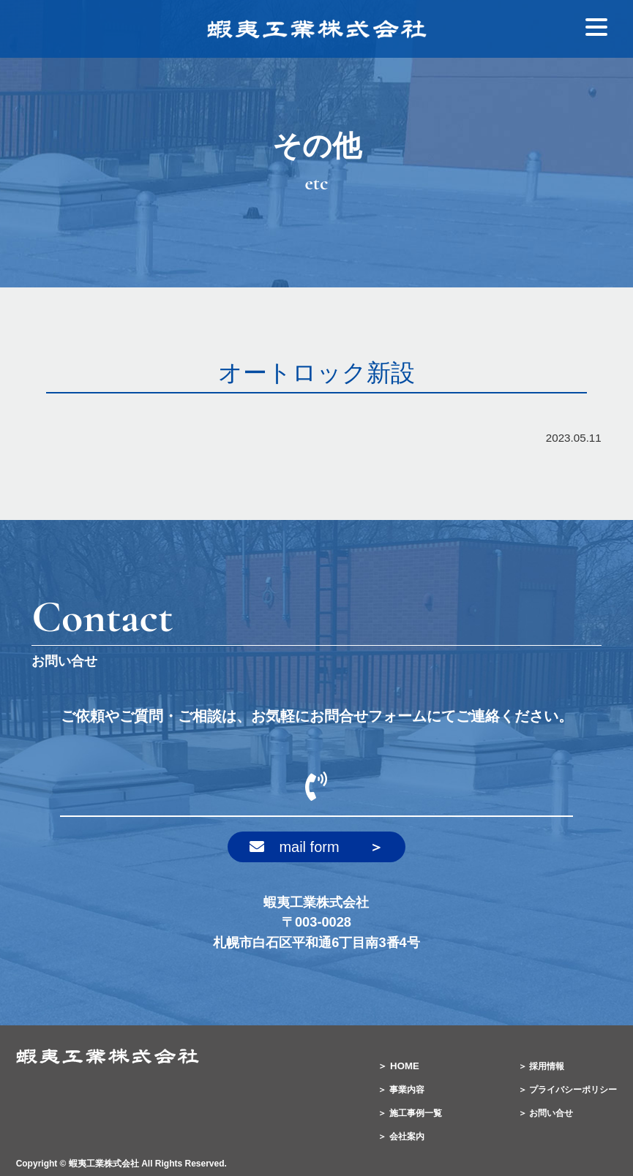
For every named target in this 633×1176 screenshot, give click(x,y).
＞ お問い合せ (545, 1113)
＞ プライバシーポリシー (567, 1090)
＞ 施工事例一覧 (409, 1113)
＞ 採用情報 (541, 1066)
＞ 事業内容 (401, 1090)
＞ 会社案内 (401, 1136)
